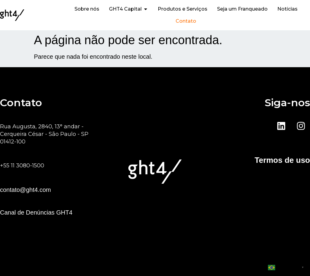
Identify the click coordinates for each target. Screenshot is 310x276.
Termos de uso (282, 160)
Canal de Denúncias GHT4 (36, 212)
